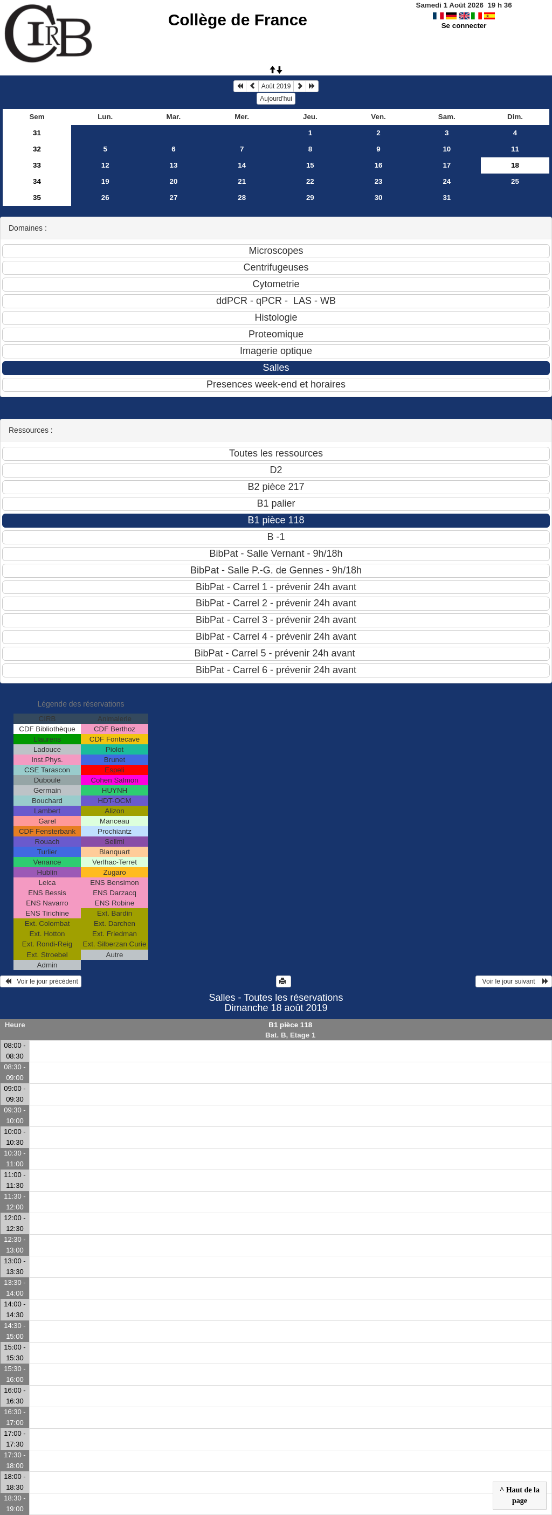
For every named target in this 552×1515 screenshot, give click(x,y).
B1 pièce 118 (290, 1025)
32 (37, 149)
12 (105, 165)
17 (447, 165)
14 (242, 165)
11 (515, 149)
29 (310, 197)
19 (105, 181)
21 (242, 181)
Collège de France (237, 20)
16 (379, 165)
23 (379, 181)
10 (447, 149)
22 (310, 181)
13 (174, 165)
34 (37, 181)
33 (37, 165)
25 (515, 181)
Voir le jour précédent (40, 981)
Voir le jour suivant (514, 981)
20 (174, 181)
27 (174, 197)
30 (379, 197)
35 (37, 197)
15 (310, 165)
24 (447, 181)
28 (242, 197)
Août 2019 (276, 86)
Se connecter (464, 26)
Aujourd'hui (276, 98)
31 (37, 133)
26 (105, 197)
